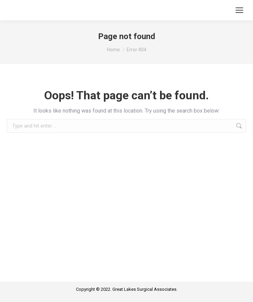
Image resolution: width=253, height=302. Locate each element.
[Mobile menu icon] (239, 10)
